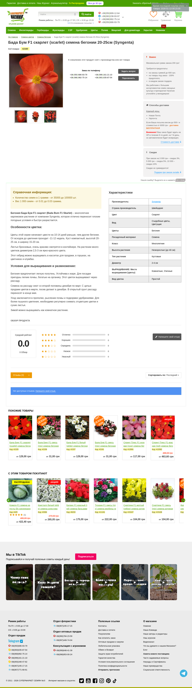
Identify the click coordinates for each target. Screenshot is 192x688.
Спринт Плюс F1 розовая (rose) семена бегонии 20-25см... (134, 446)
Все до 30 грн (95, 3)
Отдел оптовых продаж (67, 631)
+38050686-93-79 (111, 22)
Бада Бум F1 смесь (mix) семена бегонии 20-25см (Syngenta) (105, 446)
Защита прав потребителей (110, 654)
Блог (145, 650)
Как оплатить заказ (107, 638)
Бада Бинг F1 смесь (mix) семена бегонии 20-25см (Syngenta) (48, 446)
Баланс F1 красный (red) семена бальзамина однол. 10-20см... (76, 508)
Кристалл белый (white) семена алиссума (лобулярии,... (48, 508)
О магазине (150, 621)
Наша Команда (150, 630)
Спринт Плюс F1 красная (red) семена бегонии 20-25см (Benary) (162, 446)
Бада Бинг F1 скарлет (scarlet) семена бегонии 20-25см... (20, 446)
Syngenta (156, 201)
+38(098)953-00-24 (64, 654)
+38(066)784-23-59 (64, 636)
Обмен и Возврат (106, 650)
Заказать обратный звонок (145, 3)
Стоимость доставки (170, 142)
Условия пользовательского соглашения (116, 662)
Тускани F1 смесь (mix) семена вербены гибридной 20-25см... (105, 508)
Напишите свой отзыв (167, 337)
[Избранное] (153, 16)
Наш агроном (149, 638)
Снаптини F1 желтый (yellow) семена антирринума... (134, 508)
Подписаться (86, 556)
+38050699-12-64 (111, 13)
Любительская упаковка (109, 646)
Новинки (147, 626)
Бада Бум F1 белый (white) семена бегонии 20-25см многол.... (77, 446)
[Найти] (86, 14)
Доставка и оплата (26, 3)
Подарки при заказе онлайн (166, 172)
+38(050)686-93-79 (18, 646)
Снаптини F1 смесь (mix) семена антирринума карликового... (162, 508)
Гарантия (11, 3)
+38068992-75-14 (111, 19)
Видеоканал (148, 642)
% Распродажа (76, 3)
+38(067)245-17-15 (18, 666)
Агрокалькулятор (59, 3)
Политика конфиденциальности (112, 666)
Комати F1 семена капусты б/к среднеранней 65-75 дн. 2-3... (20, 508)
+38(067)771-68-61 (18, 670)
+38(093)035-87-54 (18, 650)
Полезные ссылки (109, 621)
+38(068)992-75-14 (18, 654)
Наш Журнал (43, 3)
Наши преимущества (152, 666)
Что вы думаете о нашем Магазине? (159, 646)
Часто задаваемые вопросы (156, 658)
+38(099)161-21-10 (18, 658)
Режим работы (17, 621)
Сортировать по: (157, 375)
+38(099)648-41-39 (64, 650)
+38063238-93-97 (111, 16)
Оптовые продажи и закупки (111, 642)
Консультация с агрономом (69, 646)
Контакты (102, 626)
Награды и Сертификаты (154, 662)
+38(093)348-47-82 (18, 662)
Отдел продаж (16, 635)
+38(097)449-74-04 (64, 640)
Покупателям (104, 634)
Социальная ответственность (156, 670)
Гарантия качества (106, 658)
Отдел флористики (64, 621)
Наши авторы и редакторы (155, 634)
